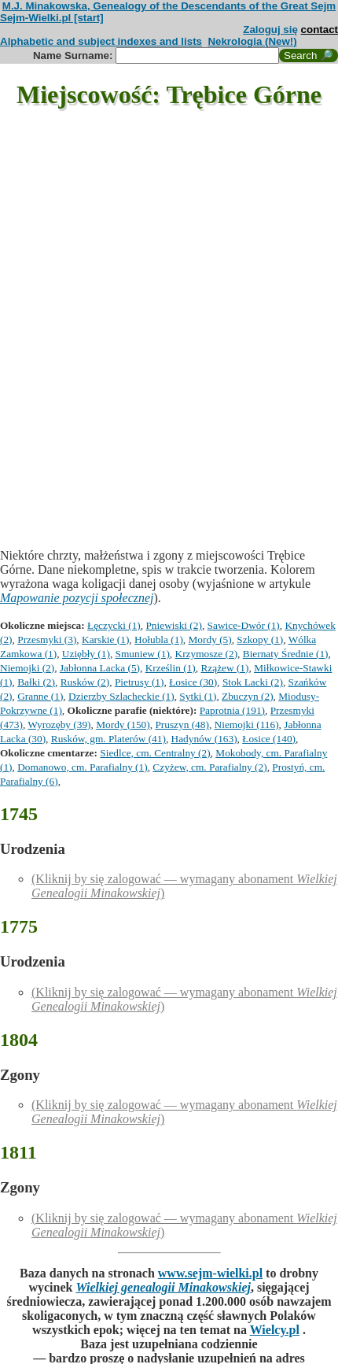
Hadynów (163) (204, 739)
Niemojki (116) (247, 724)
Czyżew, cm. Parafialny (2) (209, 767)
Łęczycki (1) (114, 625)
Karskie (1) (105, 639)
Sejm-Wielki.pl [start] (52, 18)
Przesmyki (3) (46, 639)
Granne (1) (40, 696)
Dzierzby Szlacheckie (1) (121, 696)
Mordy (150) (122, 724)
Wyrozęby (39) (59, 724)
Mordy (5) (210, 639)
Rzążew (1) (224, 668)
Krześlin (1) (170, 668)
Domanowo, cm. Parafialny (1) (82, 767)
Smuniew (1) (143, 654)
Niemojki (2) (27, 668)
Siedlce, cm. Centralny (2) (155, 753)
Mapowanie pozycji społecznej (77, 597)
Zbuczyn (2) (248, 696)
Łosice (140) (269, 739)
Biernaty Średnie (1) (286, 654)
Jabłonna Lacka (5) (100, 668)
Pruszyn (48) (181, 724)
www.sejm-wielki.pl (210, 1273)
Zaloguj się (270, 29)
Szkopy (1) (260, 639)
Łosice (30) (193, 682)
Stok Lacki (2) (252, 682)
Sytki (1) (197, 696)
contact (319, 29)
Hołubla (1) (158, 639)
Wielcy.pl (274, 1329)
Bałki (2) (36, 682)
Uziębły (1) (86, 654)
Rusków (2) (85, 682)
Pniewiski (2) (173, 625)
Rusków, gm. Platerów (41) (108, 739)
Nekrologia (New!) (252, 41)
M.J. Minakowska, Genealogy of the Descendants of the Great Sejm (169, 6)
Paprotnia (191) (232, 710)
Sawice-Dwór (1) (244, 625)
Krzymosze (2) (206, 654)
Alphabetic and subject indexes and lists (101, 41)
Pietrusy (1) (139, 682)
